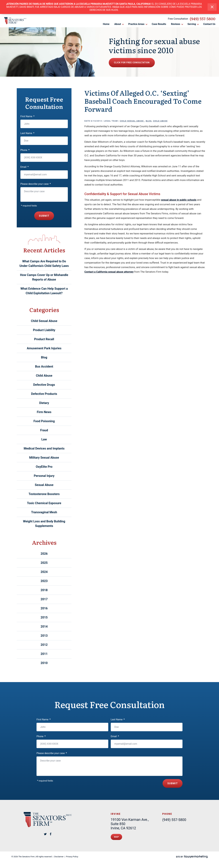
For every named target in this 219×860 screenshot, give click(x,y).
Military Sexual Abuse (44, 457)
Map (116, 836)
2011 (44, 654)
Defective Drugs (44, 385)
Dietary (44, 403)
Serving (192, 24)
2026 (44, 553)
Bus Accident (44, 366)
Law (44, 439)
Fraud (44, 430)
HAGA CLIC (118, 6)
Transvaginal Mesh (44, 512)
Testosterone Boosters (44, 494)
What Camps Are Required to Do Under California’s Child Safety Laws (44, 263)
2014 (44, 626)
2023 (44, 581)
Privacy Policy (72, 855)
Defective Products (44, 394)
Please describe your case (35, 183)
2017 (44, 599)
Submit (44, 215)
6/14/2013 (96, 121)
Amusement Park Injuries (44, 348)
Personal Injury (44, 476)
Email (24, 166)
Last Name (27, 133)
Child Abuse (160, 121)
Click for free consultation (136, 62)
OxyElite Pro (44, 466)
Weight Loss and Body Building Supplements (44, 523)
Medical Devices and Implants (44, 448)
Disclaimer (58, 855)
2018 (44, 590)
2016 (44, 608)
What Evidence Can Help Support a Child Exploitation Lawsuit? (44, 291)
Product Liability (44, 330)
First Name (27, 116)
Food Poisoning (44, 421)
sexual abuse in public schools (178, 199)
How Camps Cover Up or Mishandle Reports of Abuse (44, 277)
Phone (25, 150)
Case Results (159, 24)
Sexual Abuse (44, 485)
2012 (44, 645)
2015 (44, 617)
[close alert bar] (212, 7)
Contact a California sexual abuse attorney (109, 271)
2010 (44, 663)
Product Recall (44, 339)
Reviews (175, 24)
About (118, 24)
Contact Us (209, 24)
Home (106, 24)
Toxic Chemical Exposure (44, 503)
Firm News (44, 412)
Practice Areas (136, 24)
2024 (44, 572)
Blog (148, 121)
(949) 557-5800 (202, 19)
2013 (44, 635)
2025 (44, 563)
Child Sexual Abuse (132, 121)
